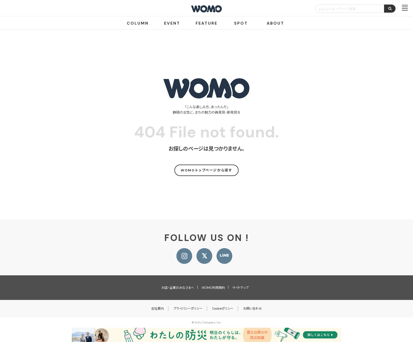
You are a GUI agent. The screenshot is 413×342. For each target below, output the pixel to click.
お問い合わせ (252, 309)
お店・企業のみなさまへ (177, 288)
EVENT (172, 23)
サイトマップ (240, 288)
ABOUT (275, 23)
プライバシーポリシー (188, 309)
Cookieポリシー (222, 309)
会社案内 (157, 309)
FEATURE (206, 23)
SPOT (241, 23)
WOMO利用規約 (213, 288)
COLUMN (138, 23)
